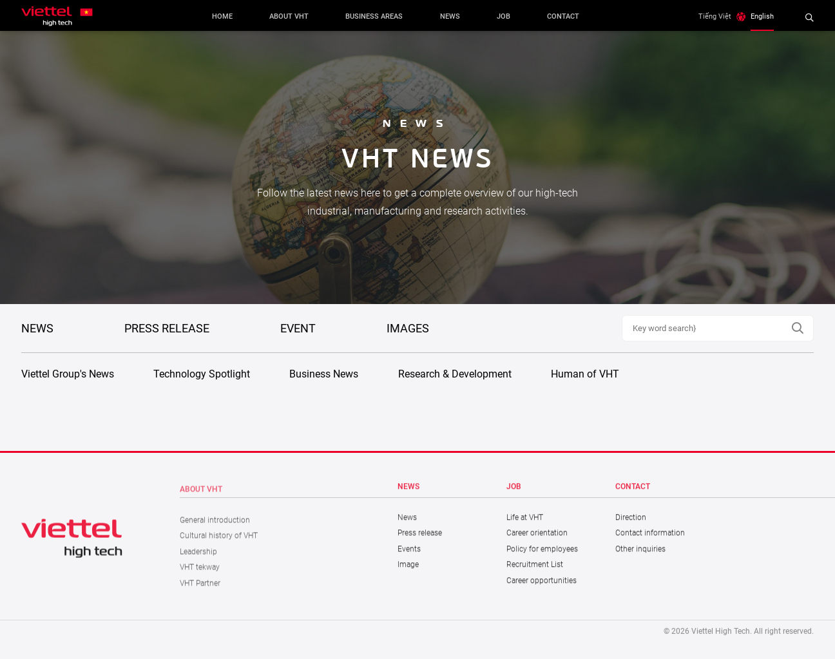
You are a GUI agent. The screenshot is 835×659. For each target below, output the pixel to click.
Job (503, 16)
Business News (323, 374)
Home (222, 16)
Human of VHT (585, 374)
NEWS (37, 328)
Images (408, 328)
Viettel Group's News (67, 374)
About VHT (289, 16)
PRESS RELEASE (166, 328)
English (762, 16)
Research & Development (455, 374)
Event (298, 328)
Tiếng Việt (714, 16)
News (450, 16)
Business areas (374, 16)
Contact (563, 16)
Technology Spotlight (201, 374)
